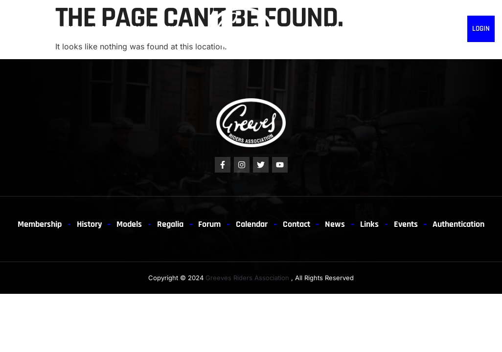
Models (104, 28)
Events (451, 224)
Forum (170, 28)
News (406, 28)
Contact (380, 28)
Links (454, 28)
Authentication (338, 28)
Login (481, 28)
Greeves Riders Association (247, 305)
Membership (27, 28)
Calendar (286, 224)
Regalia (138, 28)
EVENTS (430, 28)
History (69, 28)
